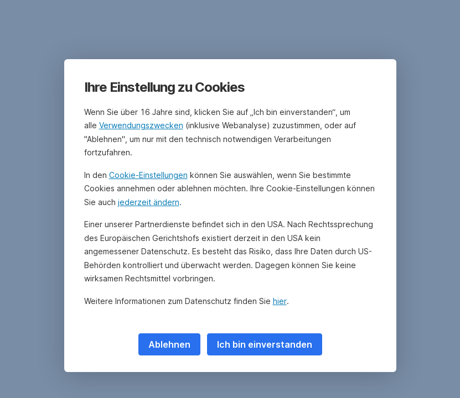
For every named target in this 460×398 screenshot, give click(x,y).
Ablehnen (169, 344)
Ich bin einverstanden (264, 344)
